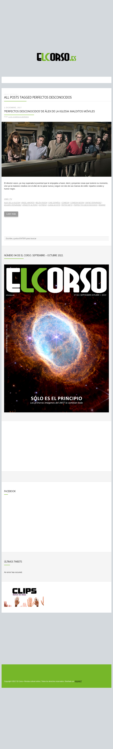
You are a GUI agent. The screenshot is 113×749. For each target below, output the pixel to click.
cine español (54, 203)
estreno (43, 205)
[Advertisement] (56, 25)
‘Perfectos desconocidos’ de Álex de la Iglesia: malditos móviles (49, 111)
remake (102, 205)
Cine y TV (8, 199)
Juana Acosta (54, 205)
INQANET (78, 681)
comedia (65, 203)
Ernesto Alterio (30, 205)
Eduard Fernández (12, 205)
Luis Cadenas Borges (18, 117)
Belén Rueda (41, 203)
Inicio (6, 94)
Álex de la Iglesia (12, 203)
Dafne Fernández (93, 203)
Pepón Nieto (66, 205)
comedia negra (77, 203)
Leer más (11, 214)
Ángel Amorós (27, 203)
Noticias (13, 94)
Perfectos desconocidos (85, 205)
